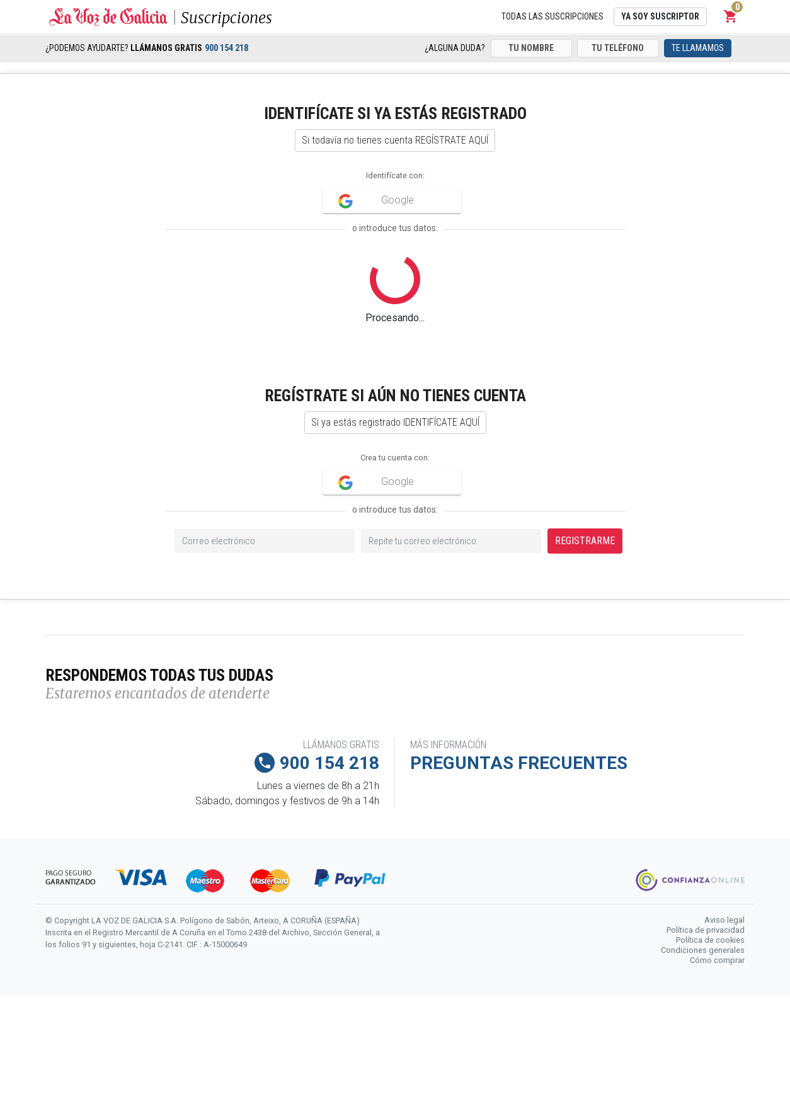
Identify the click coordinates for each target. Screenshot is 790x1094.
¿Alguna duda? (455, 48)
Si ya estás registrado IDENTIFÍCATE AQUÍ (395, 422)
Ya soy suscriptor (660, 16)
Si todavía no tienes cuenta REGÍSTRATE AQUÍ (395, 140)
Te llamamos (698, 48)
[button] (731, 16)
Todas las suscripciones (552, 16)
